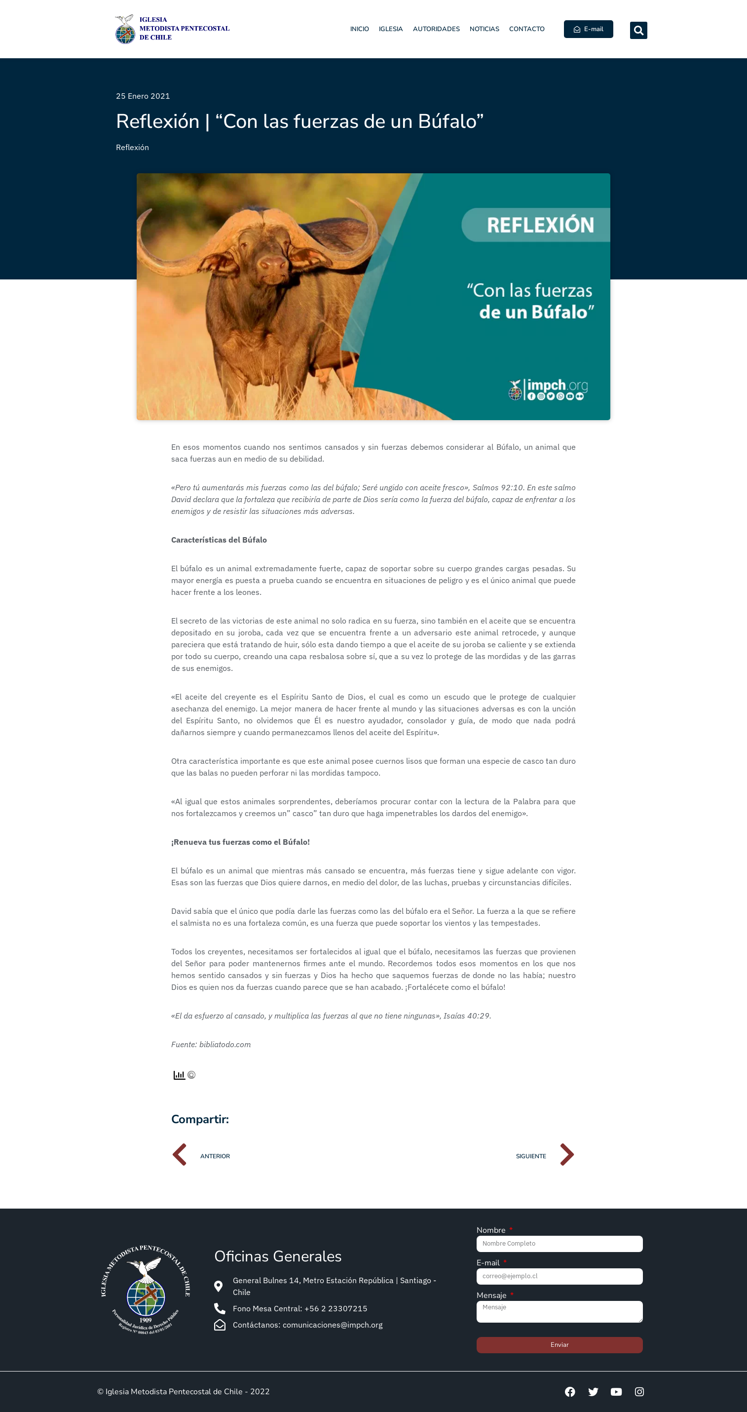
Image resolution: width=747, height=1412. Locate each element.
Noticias (484, 29)
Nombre (492, 1231)
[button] (638, 30)
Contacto (527, 29)
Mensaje (493, 1296)
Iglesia (391, 29)
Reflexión (132, 147)
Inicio (359, 29)
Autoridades (436, 29)
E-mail (489, 1263)
